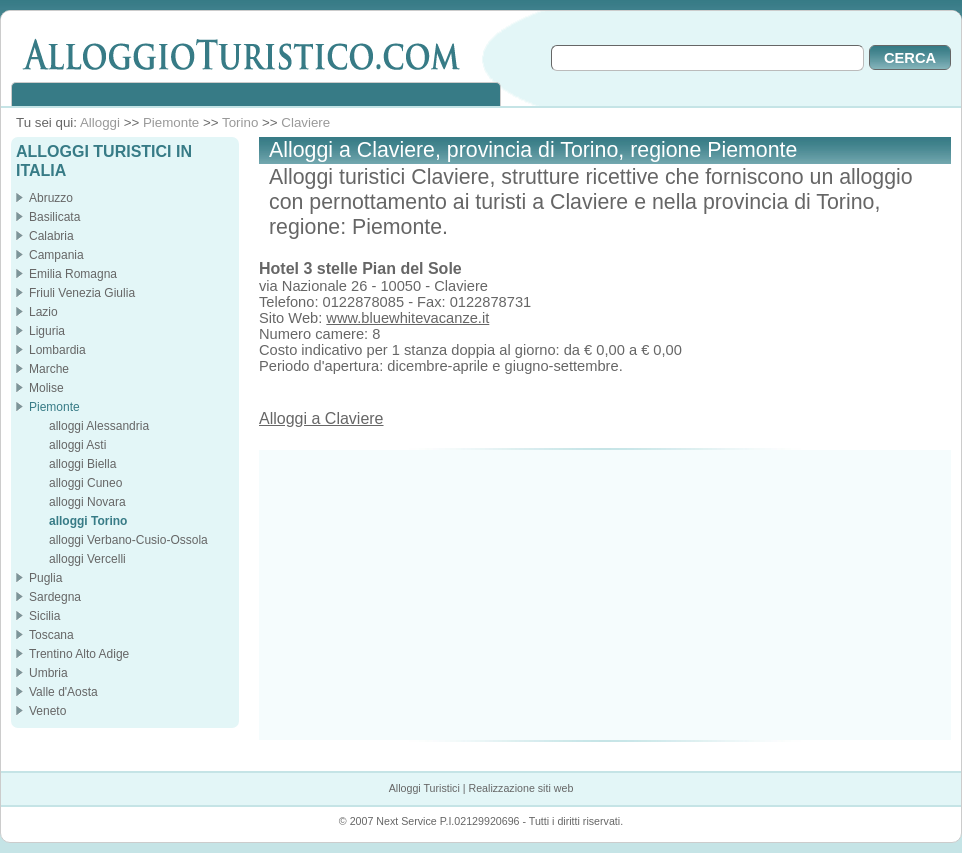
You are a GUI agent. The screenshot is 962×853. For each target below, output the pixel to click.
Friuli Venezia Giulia (82, 293)
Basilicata (54, 217)
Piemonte (171, 122)
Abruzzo (51, 198)
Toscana (51, 635)
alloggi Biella (82, 464)
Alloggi (100, 122)
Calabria (51, 236)
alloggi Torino (88, 521)
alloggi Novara (87, 502)
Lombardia (57, 350)
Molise (46, 388)
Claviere (305, 122)
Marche (49, 369)
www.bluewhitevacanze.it (407, 318)
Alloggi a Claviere (321, 418)
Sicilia (44, 616)
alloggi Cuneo (85, 483)
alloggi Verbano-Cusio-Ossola (128, 540)
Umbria (48, 673)
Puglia (45, 578)
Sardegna (55, 597)
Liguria (47, 331)
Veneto (47, 711)
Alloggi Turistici (424, 788)
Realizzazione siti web (520, 788)
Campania (56, 255)
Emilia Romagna (73, 274)
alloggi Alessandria (99, 426)
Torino (240, 122)
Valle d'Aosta (63, 692)
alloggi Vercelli (87, 559)
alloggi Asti (77, 445)
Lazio (43, 312)
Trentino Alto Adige (79, 654)
